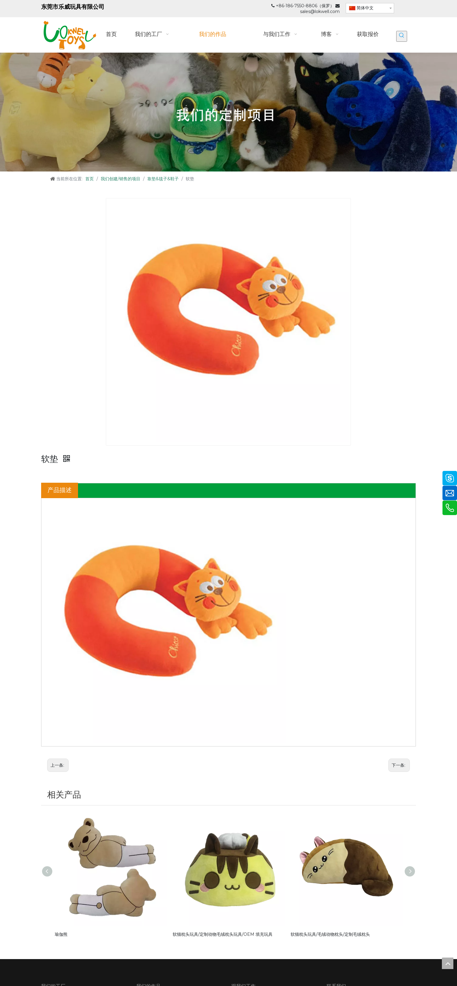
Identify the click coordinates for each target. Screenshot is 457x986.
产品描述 (59, 490)
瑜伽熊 (61, 934)
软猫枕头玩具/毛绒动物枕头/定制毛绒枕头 (330, 934)
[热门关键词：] (401, 36)
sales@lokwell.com (320, 11)
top (447, 963)
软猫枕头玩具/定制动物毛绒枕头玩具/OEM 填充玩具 (223, 934)
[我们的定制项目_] (228, 112)
